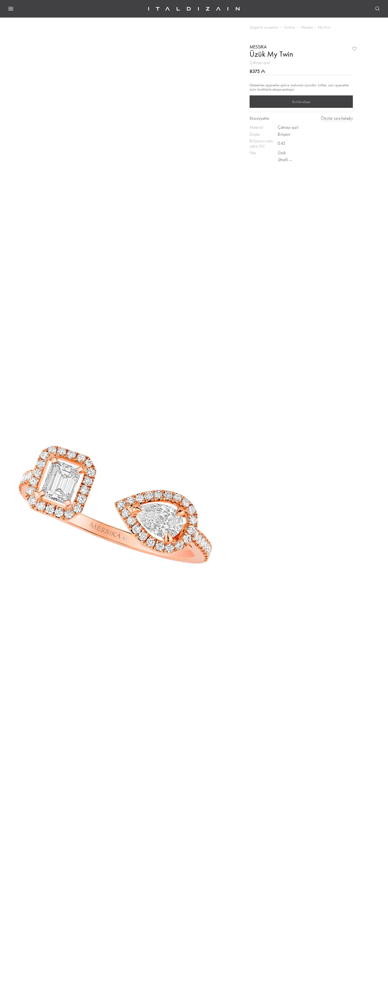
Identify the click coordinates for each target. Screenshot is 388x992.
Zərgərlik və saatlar (264, 27)
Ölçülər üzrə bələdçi (337, 118)
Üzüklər (289, 27)
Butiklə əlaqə (301, 101)
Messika (307, 27)
